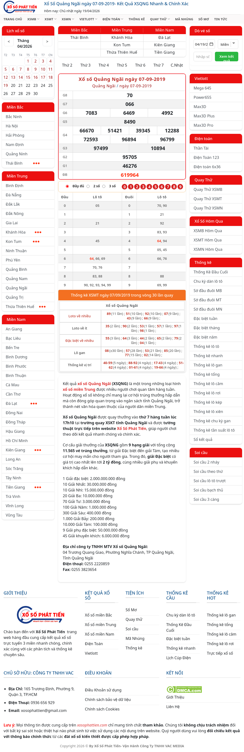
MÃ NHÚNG (184, 19)
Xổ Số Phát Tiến (131, 428)
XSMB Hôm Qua (207, 230)
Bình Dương (16, 357)
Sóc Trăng (14, 468)
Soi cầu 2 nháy (206, 462)
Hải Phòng (15, 135)
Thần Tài (200, 148)
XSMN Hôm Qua (207, 249)
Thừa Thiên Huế (26, 306)
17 (43, 77)
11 (50, 69)
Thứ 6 (140, 65)
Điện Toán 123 (206, 157)
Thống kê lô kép (207, 402)
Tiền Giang (23, 487)
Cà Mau (12, 384)
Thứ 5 (122, 65)
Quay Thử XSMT (207, 198)
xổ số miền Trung (79, 389)
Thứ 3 (85, 65)
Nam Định (15, 144)
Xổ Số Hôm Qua (208, 221)
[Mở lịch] (211, 44)
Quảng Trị (14, 297)
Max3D (199, 106)
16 (35, 77)
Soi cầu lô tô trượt (209, 480)
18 (50, 77)
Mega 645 (202, 88)
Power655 (202, 97)
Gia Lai (12, 222)
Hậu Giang (15, 431)
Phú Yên (13, 260)
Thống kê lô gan (207, 365)
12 (6, 77)
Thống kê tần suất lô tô (214, 430)
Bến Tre (12, 347)
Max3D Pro (203, 125)
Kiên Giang (23, 450)
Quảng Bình (16, 269)
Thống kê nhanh (208, 355)
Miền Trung (17, 176)
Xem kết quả (226, 57)
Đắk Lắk (13, 204)
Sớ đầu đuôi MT (207, 300)
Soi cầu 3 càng (206, 499)
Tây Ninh (13, 477)
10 (43, 69)
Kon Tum (22, 241)
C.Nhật (177, 65)
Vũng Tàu (14, 515)
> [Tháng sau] (47, 41)
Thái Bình (23, 163)
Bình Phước (16, 366)
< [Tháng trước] (9, 41)
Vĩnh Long (15, 505)
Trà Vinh (13, 496)
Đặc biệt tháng (206, 327)
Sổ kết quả (202, 439)
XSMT (50, 19)
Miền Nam (16, 319)
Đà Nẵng (13, 195)
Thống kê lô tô (206, 346)
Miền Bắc (15, 107)
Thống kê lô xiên (208, 411)
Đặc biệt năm (205, 337)
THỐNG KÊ (137, 19)
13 (13, 77)
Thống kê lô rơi (206, 393)
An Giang (14, 329)
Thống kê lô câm (208, 383)
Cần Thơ (13, 394)
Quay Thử (203, 180)
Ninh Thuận (16, 250)
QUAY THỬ (160, 19)
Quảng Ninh (16, 154)
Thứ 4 (104, 65)
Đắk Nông (15, 213)
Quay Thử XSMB (207, 189)
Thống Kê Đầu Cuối (210, 272)
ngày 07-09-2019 (135, 86)
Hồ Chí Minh (17, 440)
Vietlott (201, 78)
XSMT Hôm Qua (207, 240)
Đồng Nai (14, 412)
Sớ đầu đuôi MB (207, 290)
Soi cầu (200, 452)
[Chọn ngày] (204, 44)
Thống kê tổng (206, 374)
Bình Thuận (16, 375)
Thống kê (202, 262)
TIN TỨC (220, 19)
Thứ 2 (67, 65)
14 (20, 77)
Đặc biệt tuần (205, 318)
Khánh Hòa (23, 232)
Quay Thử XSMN (208, 208)
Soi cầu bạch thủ (208, 490)
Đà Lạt (21, 403)
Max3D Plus (203, 116)
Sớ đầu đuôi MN (207, 309)
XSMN (68, 19)
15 (28, 77)
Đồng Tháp (15, 422)
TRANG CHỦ (13, 19)
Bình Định (14, 185)
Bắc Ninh (14, 116)
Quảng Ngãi (16, 288)
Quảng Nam (16, 278)
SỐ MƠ (203, 19)
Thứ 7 (158, 65)
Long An (13, 459)
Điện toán (203, 138)
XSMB (33, 19)
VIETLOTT (88, 19)
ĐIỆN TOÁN (112, 19)
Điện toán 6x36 (206, 166)
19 (6, 85)
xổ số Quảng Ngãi (94, 383)
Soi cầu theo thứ (208, 471)
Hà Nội (12, 126)
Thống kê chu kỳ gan (211, 420)
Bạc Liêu (13, 338)
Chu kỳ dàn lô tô (207, 281)
